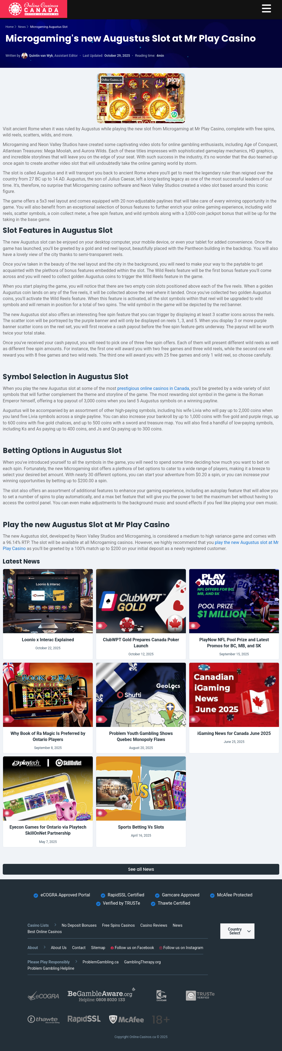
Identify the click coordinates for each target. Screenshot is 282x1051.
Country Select (239, 931)
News (22, 27)
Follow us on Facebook (132, 947)
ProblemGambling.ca (101, 962)
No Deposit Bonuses (79, 925)
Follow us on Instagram (181, 947)
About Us (59, 947)
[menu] (266, 9)
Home (10, 27)
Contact (79, 947)
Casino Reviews (153, 925)
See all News (141, 869)
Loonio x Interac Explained (48, 639)
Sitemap (98, 947)
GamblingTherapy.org (142, 962)
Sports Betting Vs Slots (141, 827)
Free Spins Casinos (118, 925)
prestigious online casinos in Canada (153, 388)
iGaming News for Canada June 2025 (234, 733)
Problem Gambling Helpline (51, 968)
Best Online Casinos (45, 931)
